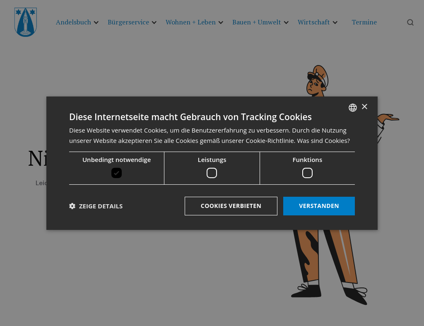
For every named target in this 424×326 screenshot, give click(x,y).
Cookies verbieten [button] (231, 206)
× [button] (364, 107)
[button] (96, 206)
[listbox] (353, 107)
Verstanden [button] (319, 206)
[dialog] (212, 162)
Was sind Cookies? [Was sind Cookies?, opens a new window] (323, 140)
